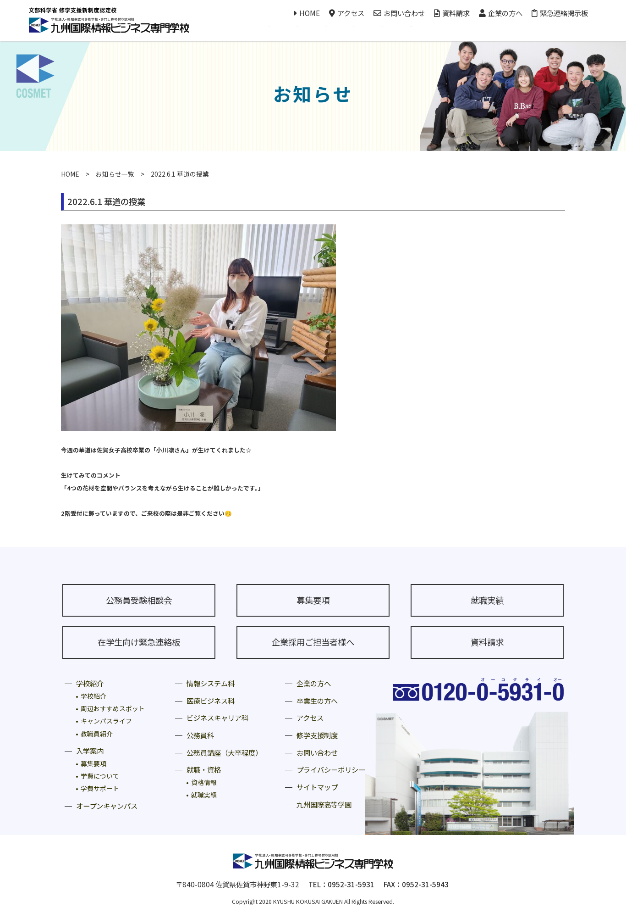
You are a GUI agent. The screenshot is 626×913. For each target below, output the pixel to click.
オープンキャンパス (106, 806)
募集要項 (313, 600)
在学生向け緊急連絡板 (139, 642)
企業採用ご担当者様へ (313, 642)
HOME (307, 13)
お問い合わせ (399, 13)
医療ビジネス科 (211, 701)
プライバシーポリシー (331, 769)
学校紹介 (90, 683)
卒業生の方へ (317, 701)
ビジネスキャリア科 (217, 718)
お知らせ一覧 (115, 173)
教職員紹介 (97, 733)
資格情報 (204, 782)
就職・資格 (204, 769)
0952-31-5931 (351, 884)
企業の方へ (500, 13)
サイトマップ (317, 787)
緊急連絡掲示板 (560, 13)
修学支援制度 (317, 735)
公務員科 (200, 735)
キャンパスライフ (106, 720)
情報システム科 (211, 683)
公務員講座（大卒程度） (224, 752)
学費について (100, 775)
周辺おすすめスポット (113, 708)
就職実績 (487, 600)
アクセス (346, 13)
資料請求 (452, 13)
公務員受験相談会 (139, 600)
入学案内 (90, 751)
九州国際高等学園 (324, 804)
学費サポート (100, 788)
